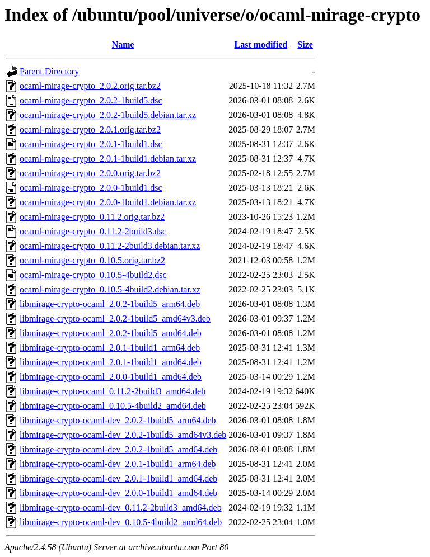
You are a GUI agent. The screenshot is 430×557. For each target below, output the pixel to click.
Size (305, 44)
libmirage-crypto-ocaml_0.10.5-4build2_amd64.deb (113, 405)
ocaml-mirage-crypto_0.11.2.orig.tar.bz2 (92, 216)
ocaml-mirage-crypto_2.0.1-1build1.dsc (91, 144)
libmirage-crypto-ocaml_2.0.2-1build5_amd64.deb (111, 333)
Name (123, 44)
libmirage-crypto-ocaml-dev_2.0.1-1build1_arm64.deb (118, 464)
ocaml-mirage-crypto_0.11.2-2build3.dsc (93, 231)
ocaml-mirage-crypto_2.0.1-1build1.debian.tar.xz (108, 158)
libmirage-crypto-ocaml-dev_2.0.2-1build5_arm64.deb (118, 420)
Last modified (260, 44)
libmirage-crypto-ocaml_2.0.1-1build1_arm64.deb (110, 347)
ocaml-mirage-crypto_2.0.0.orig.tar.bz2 (90, 173)
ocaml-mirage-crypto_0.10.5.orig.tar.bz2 (92, 260)
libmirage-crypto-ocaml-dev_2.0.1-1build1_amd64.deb (118, 478)
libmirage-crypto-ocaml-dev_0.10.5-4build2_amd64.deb (121, 522)
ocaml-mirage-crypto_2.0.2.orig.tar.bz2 (90, 86)
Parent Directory (49, 71)
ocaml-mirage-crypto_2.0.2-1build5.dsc (91, 100)
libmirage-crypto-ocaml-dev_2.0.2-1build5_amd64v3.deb (123, 435)
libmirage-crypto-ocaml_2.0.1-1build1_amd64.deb (111, 362)
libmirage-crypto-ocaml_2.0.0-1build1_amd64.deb (111, 376)
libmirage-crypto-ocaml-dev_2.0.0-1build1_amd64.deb (118, 493)
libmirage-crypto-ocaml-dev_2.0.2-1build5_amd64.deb (118, 449)
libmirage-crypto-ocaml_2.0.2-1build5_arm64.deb (110, 304)
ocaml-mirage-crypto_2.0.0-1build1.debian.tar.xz (108, 202)
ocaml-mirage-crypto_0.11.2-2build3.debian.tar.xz (110, 246)
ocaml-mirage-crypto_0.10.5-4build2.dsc (93, 275)
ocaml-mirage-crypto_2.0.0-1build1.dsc (91, 187)
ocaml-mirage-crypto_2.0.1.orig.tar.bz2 (90, 129)
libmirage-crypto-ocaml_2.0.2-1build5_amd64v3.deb (115, 318)
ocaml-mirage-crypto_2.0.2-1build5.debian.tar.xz (108, 115)
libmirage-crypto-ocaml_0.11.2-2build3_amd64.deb (112, 391)
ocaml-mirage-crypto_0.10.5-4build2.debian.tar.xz (110, 289)
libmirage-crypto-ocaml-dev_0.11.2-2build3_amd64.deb (121, 507)
